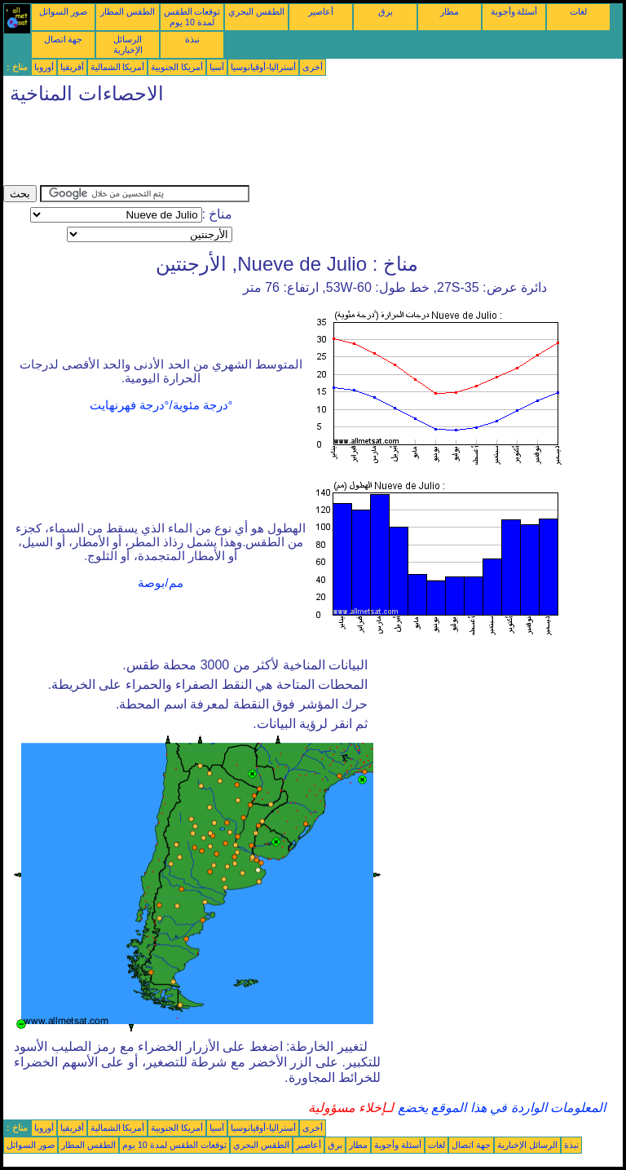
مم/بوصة (160, 582)
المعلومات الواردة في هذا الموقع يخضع (500, 1108)
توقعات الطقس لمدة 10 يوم (192, 17)
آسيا (216, 67)
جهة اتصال (63, 39)
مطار (449, 11)
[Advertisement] (300, 148)
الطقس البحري (256, 11)
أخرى (312, 67)
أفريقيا (72, 67)
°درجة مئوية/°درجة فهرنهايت (161, 405)
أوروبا (44, 67)
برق (385, 11)
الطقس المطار (127, 11)
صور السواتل (63, 11)
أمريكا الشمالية (117, 67)
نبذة (192, 39)
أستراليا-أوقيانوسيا (263, 67)
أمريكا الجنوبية (177, 67)
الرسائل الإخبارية (128, 44)
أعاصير (320, 11)
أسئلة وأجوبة (514, 11)
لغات (578, 11)
